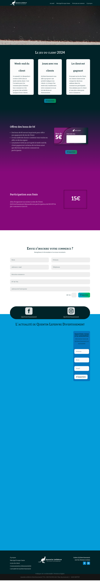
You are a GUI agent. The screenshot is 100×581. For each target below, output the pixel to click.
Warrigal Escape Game (63, 4)
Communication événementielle (20, 567)
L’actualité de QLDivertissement (20, 569)
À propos (89, 4)
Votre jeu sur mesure (78, 4)
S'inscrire (50, 101)
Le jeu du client (15, 564)
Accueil (52, 4)
